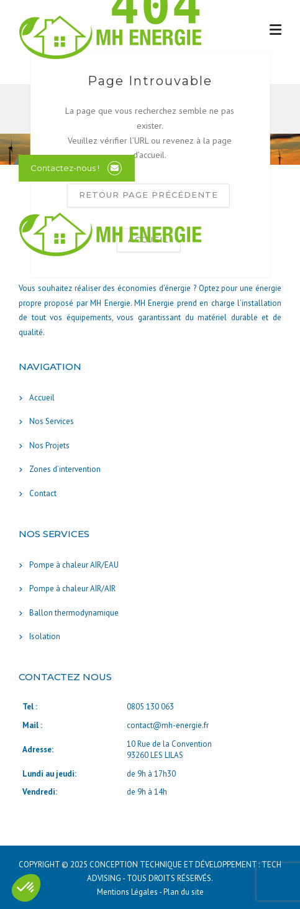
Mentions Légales (128, 892)
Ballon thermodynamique (74, 612)
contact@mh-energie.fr (168, 725)
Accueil (42, 397)
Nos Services (51, 421)
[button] (26, 888)
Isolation (44, 636)
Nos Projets (49, 445)
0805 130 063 (150, 706)
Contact (43, 493)
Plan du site (183, 892)
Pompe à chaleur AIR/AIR (72, 588)
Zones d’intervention (65, 469)
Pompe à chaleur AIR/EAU (74, 565)
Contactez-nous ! (64, 168)
